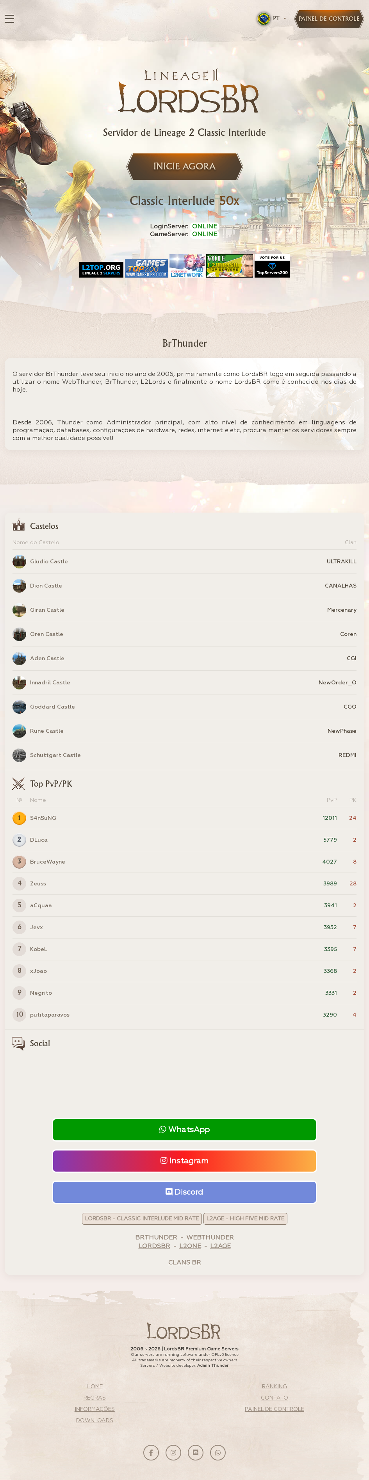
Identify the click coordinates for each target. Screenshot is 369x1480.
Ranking (274, 1386)
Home (95, 1386)
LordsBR (154, 1246)
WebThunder (210, 1238)
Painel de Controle (274, 1409)
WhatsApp (184, 1130)
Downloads (94, 1420)
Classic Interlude (184, 201)
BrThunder (156, 1238)
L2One (190, 1246)
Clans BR (184, 1263)
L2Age (220, 1246)
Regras (95, 1398)
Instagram (184, 1161)
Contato (274, 1398)
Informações (95, 1409)
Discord (184, 1192)
